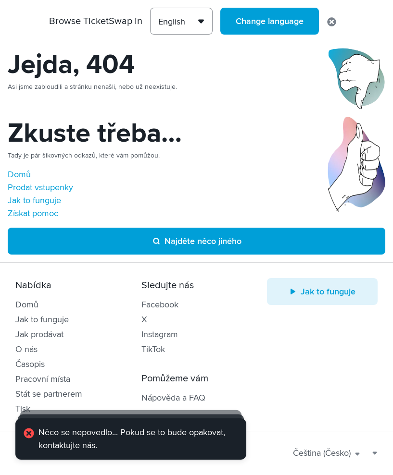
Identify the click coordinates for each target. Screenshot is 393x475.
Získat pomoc (33, 213)
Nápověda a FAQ (173, 397)
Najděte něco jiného (196, 241)
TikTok (153, 349)
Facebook (159, 304)
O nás (26, 349)
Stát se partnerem (48, 394)
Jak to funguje (34, 200)
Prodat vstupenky (40, 187)
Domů (19, 174)
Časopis (30, 364)
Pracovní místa (42, 379)
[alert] (130, 439)
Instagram (159, 334)
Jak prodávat (39, 334)
